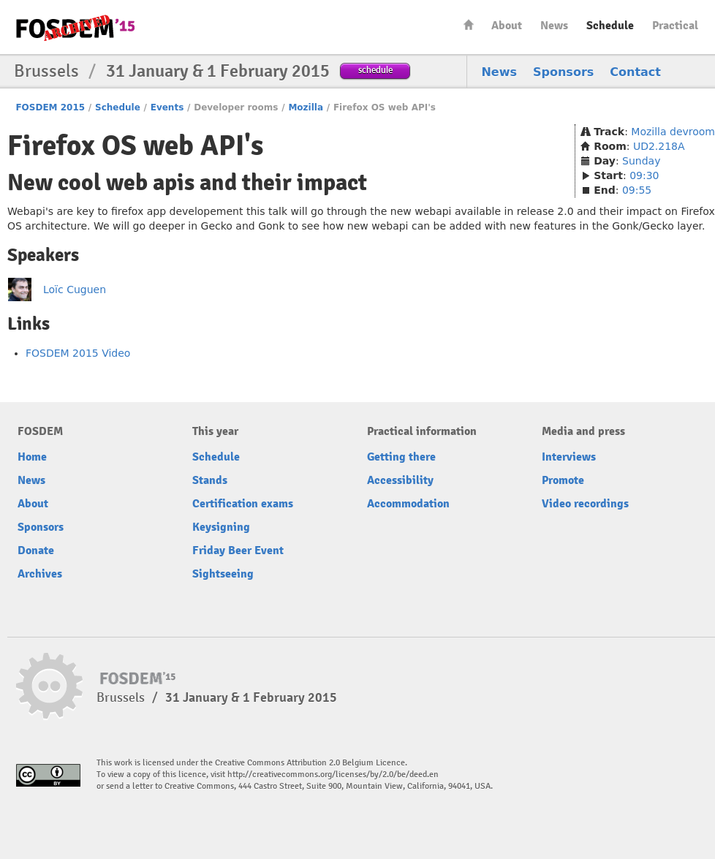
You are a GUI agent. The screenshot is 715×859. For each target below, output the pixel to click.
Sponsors (563, 72)
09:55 (636, 190)
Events (167, 107)
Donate (36, 550)
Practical (675, 25)
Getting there (401, 457)
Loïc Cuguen (74, 289)
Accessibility (400, 480)
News (554, 25)
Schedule (610, 25)
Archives (40, 574)
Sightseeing (223, 574)
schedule (375, 69)
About (506, 25)
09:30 (644, 175)
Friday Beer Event (238, 550)
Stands (209, 480)
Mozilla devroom (673, 131)
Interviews (569, 457)
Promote (563, 480)
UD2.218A (659, 146)
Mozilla (305, 107)
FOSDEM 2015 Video (78, 353)
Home (468, 24)
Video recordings (585, 503)
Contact (635, 72)
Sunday (641, 161)
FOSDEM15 (75, 27)
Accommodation (408, 503)
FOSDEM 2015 (50, 107)
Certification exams (242, 503)
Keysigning (221, 527)
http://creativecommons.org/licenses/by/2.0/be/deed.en (333, 774)
